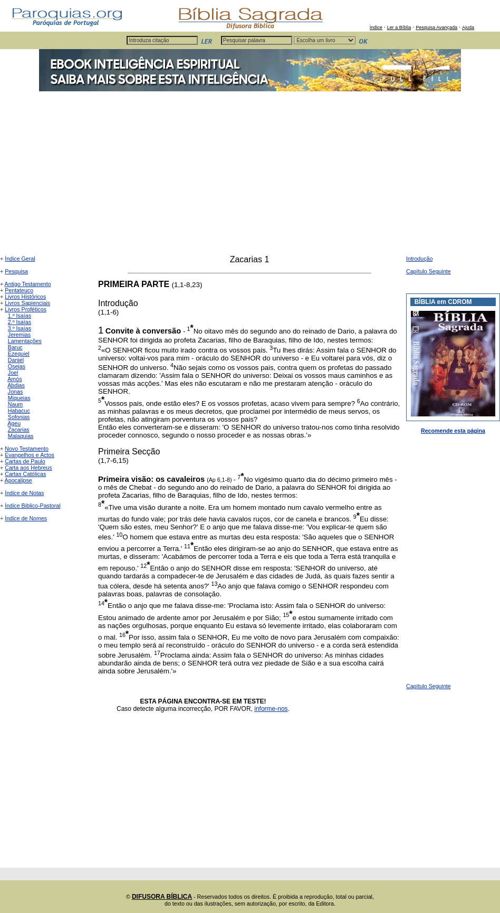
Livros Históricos (25, 296)
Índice (376, 27)
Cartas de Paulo (25, 461)
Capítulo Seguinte (428, 271)
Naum (15, 404)
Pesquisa (16, 271)
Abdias (16, 385)
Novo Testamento (27, 448)
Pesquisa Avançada (436, 27)
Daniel (16, 360)
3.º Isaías (19, 328)
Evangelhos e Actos (29, 455)
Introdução (419, 258)
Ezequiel (19, 353)
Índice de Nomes (26, 518)
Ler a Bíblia (399, 27)
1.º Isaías (19, 315)
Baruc (15, 347)
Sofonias (19, 417)
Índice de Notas (24, 493)
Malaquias (21, 436)
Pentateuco (19, 290)
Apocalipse (18, 480)
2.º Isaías (19, 322)
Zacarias (19, 429)
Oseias (16, 366)
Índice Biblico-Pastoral (32, 505)
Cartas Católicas (25, 474)
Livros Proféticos (25, 309)
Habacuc (19, 410)
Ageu (14, 423)
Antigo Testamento (28, 284)
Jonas (15, 391)
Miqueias (19, 398)
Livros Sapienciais (27, 303)
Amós (14, 379)
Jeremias (19, 334)
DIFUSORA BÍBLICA (162, 896)
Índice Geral (20, 258)
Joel (13, 372)
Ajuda (468, 27)
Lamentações (25, 341)
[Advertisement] (250, 176)
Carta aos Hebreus (28, 467)
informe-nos (270, 708)
